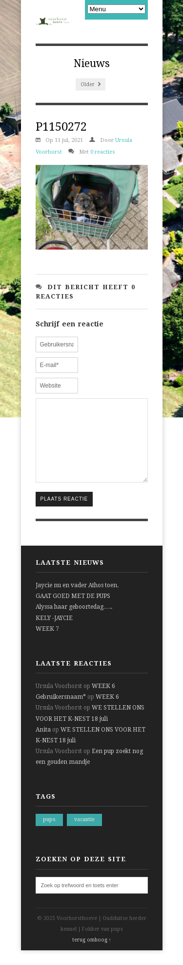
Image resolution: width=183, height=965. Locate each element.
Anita (43, 744)
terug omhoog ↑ (91, 954)
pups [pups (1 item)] (49, 834)
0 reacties (102, 152)
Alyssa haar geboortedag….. (74, 621)
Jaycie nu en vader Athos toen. (77, 600)
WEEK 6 (103, 700)
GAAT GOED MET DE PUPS (73, 610)
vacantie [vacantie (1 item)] (84, 834)
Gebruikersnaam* (61, 711)
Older (91, 84)
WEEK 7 (47, 643)
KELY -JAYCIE (54, 632)
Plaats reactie (64, 513)
